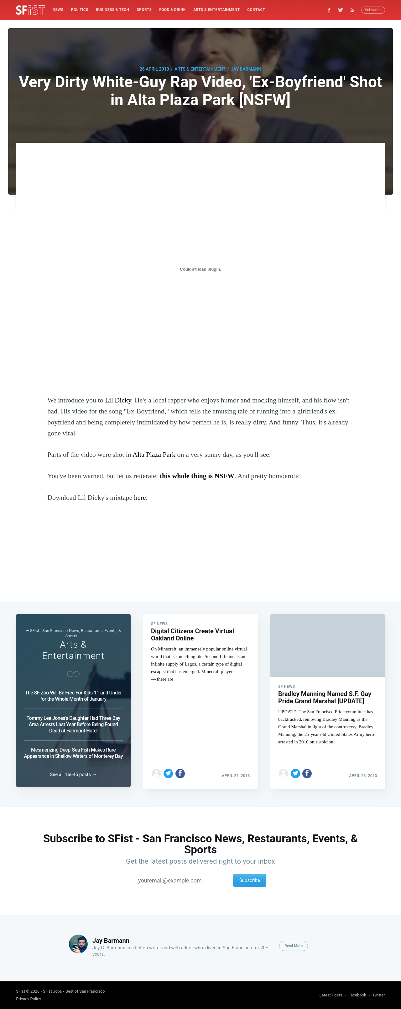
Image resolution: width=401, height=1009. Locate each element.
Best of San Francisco (85, 991)
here (140, 497)
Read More (293, 946)
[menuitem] (58, 10)
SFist (20, 991)
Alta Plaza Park (154, 454)
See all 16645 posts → (73, 774)
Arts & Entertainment (216, 10)
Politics (79, 10)
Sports (144, 10)
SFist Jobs (52, 991)
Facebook (357, 995)
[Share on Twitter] (168, 771)
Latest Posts (331, 995)
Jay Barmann (246, 69)
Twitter (378, 995)
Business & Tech (112, 10)
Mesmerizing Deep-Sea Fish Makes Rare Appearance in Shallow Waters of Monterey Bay (73, 753)
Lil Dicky (118, 400)
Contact (256, 10)
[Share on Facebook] (180, 771)
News (58, 10)
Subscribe (373, 10)
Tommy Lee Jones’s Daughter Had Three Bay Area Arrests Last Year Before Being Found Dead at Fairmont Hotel (73, 724)
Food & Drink (172, 10)
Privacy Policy (28, 998)
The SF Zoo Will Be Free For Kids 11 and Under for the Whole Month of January (73, 696)
